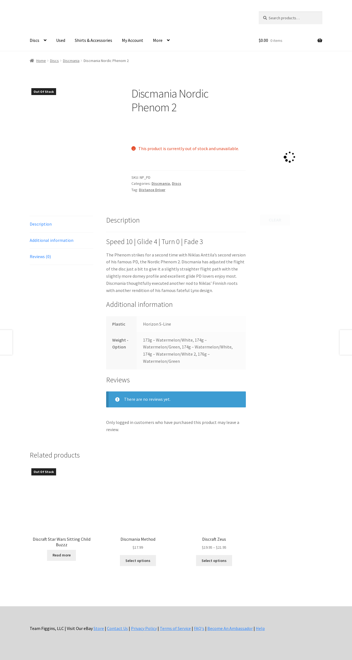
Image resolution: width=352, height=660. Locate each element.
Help (260, 628)
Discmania (71, 60)
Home (41, 60)
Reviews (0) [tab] (40, 256)
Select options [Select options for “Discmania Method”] (137, 560)
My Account (132, 40)
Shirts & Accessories (93, 40)
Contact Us (117, 628)
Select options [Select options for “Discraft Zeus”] (214, 560)
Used (60, 40)
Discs (34, 40)
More (158, 40)
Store (99, 628)
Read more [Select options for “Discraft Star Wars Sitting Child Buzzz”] (62, 555)
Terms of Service (175, 628)
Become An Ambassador (230, 628)
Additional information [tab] (51, 240)
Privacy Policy (144, 628)
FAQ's (199, 628)
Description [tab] (41, 224)
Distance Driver (152, 189)
